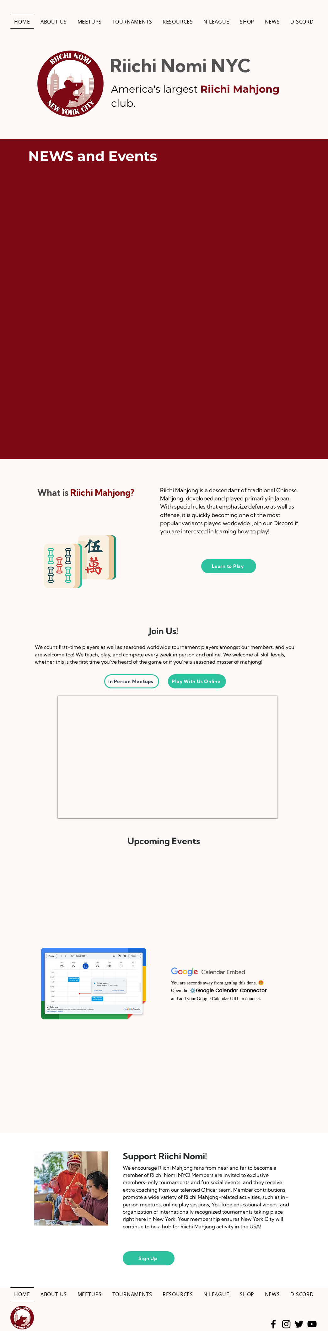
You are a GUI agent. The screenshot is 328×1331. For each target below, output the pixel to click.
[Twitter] (299, 1324)
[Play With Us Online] (197, 681)
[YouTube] (312, 1324)
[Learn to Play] (228, 566)
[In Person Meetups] (131, 681)
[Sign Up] (149, 1258)
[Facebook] (273, 1324)
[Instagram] (286, 1324)
